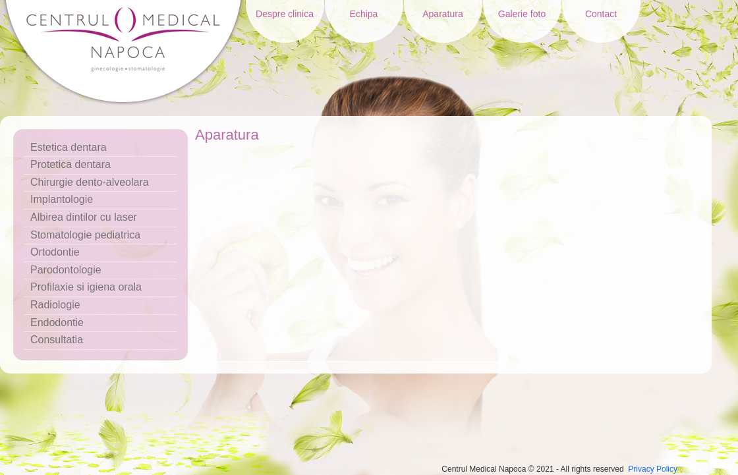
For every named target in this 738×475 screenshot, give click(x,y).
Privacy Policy (652, 469)
